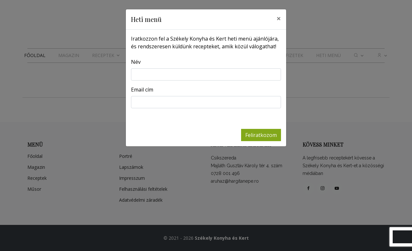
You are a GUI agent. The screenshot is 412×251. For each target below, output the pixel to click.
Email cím (142, 89)
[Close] (278, 18)
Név (136, 61)
